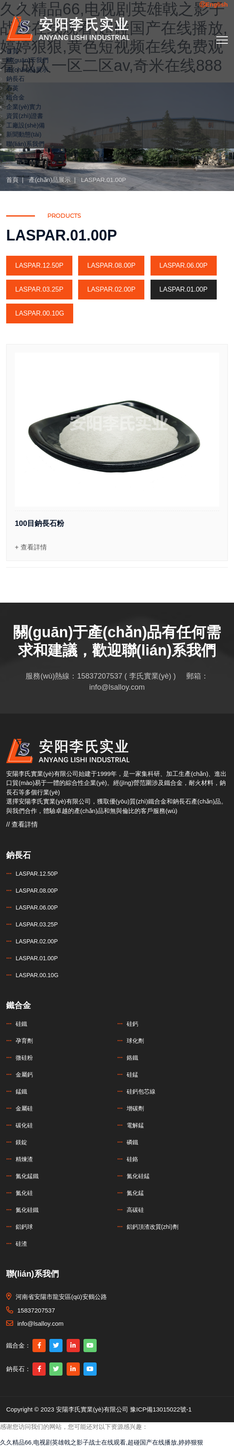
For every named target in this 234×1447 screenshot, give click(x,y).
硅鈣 (132, 1023)
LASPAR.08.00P (111, 265)
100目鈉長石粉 (39, 523)
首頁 (12, 50)
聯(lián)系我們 (25, 143)
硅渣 (21, 1243)
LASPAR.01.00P (103, 179)
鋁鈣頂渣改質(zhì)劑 (152, 1226)
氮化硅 (24, 1193)
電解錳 (135, 1125)
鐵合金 (15, 97)
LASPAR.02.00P (111, 289)
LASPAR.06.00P (184, 265)
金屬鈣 (24, 1074)
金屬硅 (24, 1108)
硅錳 (132, 1074)
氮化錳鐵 (27, 1176)
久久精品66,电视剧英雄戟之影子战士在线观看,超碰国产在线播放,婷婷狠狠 (101, 1442)
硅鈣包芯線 (141, 1091)
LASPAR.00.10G (39, 313)
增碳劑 (135, 1108)
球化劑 (135, 1040)
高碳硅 (135, 1210)
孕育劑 (24, 1040)
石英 (12, 88)
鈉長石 (15, 78)
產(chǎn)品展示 (27, 69)
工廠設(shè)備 (25, 125)
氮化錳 (135, 1193)
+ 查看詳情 (31, 547)
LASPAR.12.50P (39, 265)
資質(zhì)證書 (24, 115)
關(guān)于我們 (27, 60)
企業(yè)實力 (24, 106)
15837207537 (99, 676)
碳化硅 (24, 1125)
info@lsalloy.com (117, 687)
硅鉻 (132, 1159)
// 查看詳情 (22, 824)
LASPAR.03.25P (39, 289)
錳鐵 (21, 1091)
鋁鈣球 (24, 1226)
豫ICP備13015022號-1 (161, 1409)
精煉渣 (24, 1159)
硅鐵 (21, 1023)
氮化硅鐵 (27, 1210)
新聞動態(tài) (24, 134)
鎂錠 (21, 1142)
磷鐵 (132, 1142)
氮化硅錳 (138, 1176)
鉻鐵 (132, 1057)
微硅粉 (24, 1057)
